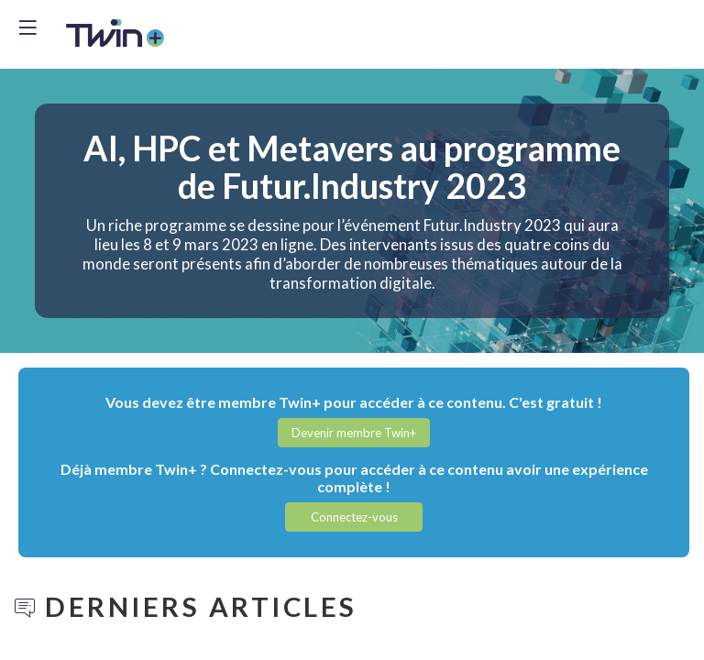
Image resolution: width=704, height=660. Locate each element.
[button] (354, 432)
